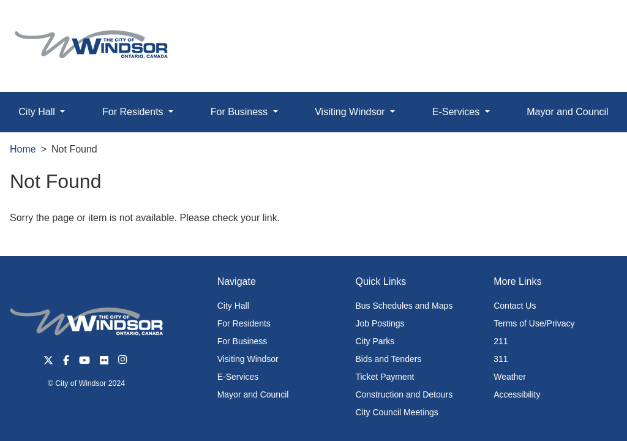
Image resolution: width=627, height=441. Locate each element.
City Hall (233, 306)
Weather (510, 377)
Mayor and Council (567, 112)
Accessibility (517, 394)
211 (501, 341)
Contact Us (515, 306)
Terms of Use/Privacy (534, 323)
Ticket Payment (384, 377)
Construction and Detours (403, 394)
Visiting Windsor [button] (351, 112)
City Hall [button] (38, 112)
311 (501, 359)
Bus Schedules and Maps (403, 306)
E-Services (238, 377)
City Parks (374, 341)
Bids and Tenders (388, 359)
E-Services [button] (457, 112)
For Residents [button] (134, 112)
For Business (242, 341)
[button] (590, 22)
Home (23, 149)
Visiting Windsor (248, 359)
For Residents (244, 323)
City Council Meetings (396, 412)
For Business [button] (241, 112)
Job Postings (379, 323)
